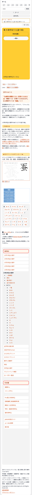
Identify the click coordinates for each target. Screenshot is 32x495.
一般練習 (9, 275)
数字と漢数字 (8, 361)
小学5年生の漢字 (9, 270)
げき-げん (16, 210)
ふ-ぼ (25, 222)
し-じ (21, 213)
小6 (25, 5)
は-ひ (19, 222)
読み (8, 278)
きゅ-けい (7, 210)
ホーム (4, 2)
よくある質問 (9, 423)
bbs (4, 84)
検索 (27, 9)
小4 (17, 5)
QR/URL (16, 16)
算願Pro (7, 387)
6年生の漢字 (8, 77)
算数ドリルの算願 (12, 87)
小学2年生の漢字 (9, 259)
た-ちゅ (24, 219)
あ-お (7, 207)
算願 (16, 101)
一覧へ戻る (26, 25)
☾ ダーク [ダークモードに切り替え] (16, 12)
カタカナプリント (9, 357)
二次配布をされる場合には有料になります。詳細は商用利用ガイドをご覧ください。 (15, 141)
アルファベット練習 (10, 372)
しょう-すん (8, 219)
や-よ (13, 225)
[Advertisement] (16, 58)
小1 (4, 5)
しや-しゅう (8, 216)
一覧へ (16, 38)
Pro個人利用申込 (10, 398)
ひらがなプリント (9, 354)
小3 (12, 5)
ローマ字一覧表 (9, 375)
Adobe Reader (17, 237)
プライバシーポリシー (8, 492)
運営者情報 (5, 490)
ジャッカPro (11, 84)
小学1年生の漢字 (9, 255)
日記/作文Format (9, 350)
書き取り (9, 280)
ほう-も (7, 225)
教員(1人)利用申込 (10, 405)
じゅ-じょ (17, 216)
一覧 (25, 225)
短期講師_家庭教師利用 (12, 401)
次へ (7, 181)
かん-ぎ (21, 207)
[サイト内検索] (13, 9)
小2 (8, 5)
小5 (21, 5)
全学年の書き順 (9, 346)
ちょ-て (7, 222)
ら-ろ (19, 225)
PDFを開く (16, 34)
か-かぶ (14, 207)
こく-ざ (7, 213)
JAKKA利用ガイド (10, 419)
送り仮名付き (11, 283)
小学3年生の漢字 (9, 262)
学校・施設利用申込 (11, 409)
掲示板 (7, 427)
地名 (5, 364)
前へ (4, 181)
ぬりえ (10, 19)
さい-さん (15, 77)
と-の (13, 222)
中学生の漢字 (8, 368)
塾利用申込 (8, 413)
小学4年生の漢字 (9, 266)
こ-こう (24, 210)
